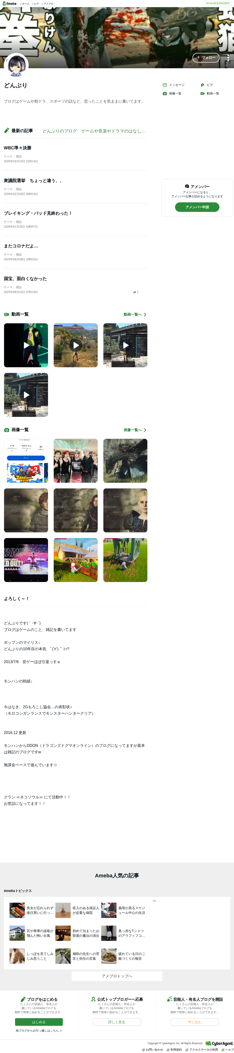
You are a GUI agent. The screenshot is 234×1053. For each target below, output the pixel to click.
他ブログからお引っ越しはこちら (37, 1030)
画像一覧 (171, 93)
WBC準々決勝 (17, 148)
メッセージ (173, 85)
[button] (206, 58)
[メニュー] (228, 58)
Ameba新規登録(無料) (218, 3)
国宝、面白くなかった (25, 278)
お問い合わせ (152, 1050)
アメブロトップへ (117, 976)
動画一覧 (209, 93)
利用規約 (174, 1050)
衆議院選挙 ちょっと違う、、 (34, 180)
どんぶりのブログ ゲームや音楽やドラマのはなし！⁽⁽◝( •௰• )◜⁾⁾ (103, 131)
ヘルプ (228, 1050)
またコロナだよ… (21, 246)
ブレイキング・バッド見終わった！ (38, 213)
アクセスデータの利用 (202, 1050)
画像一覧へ (135, 430)
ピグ (206, 85)
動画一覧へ (135, 314)
